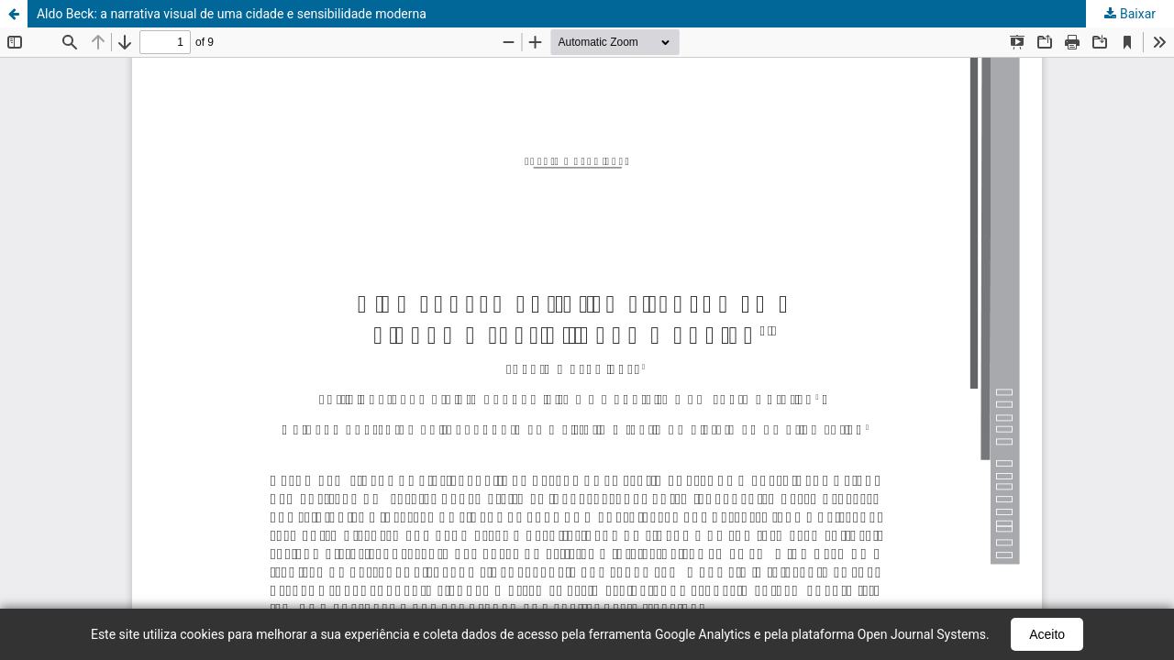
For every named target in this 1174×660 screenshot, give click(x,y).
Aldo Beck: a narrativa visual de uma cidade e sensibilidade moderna (231, 13)
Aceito (1047, 634)
